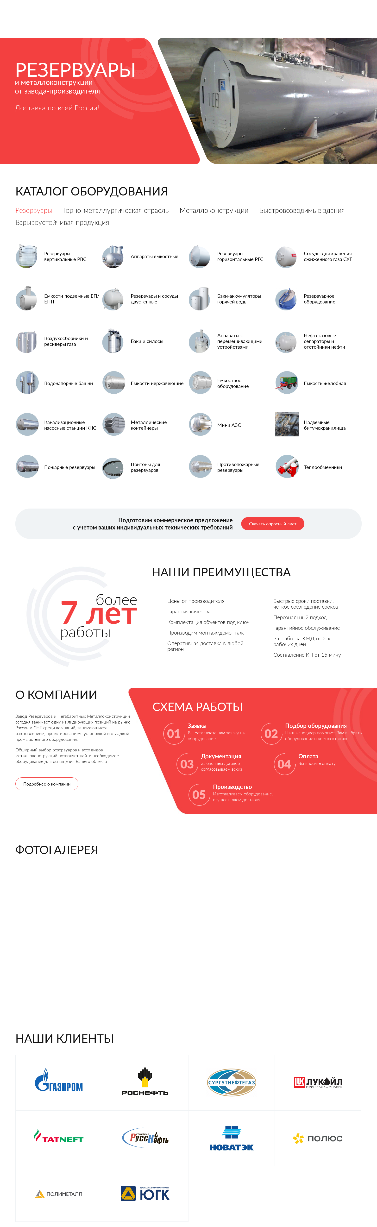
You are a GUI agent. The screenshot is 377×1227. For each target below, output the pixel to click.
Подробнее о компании (46, 789)
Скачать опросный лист (272, 529)
